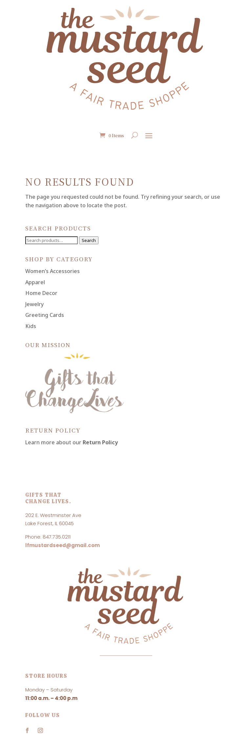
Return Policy (100, 442)
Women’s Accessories (52, 271)
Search (89, 240)
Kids (30, 326)
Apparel (35, 282)
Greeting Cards (44, 315)
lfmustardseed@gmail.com (62, 545)
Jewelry (34, 304)
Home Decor (41, 293)
